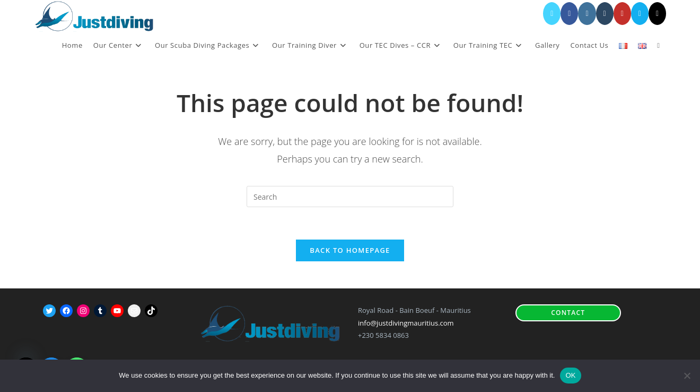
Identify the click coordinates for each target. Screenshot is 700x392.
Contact (568, 312)
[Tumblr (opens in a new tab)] (605, 13)
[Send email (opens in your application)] (640, 13)
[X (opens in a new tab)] (552, 13)
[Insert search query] (350, 196)
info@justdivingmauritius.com (406, 323)
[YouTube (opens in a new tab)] (622, 13)
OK (570, 375)
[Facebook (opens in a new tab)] (569, 13)
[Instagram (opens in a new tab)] (587, 13)
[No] (686, 375)
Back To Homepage (350, 250)
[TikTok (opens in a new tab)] (657, 13)
